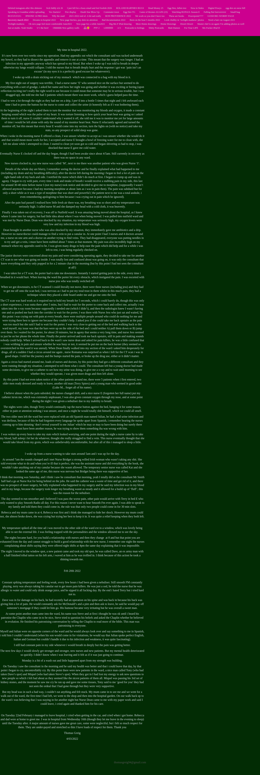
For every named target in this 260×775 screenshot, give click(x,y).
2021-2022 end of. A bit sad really (85, 16)
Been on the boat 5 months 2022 (145, 20)
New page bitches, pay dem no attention (79, 20)
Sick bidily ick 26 (54, 8)
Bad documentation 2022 (113, 20)
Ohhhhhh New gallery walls (66, 27)
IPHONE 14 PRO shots (36, 16)
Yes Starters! (55, 12)
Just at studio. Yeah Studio (20, 27)
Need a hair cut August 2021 (221, 20)
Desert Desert (186, 24)
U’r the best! (43, 27)
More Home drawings (146, 24)
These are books (176, 16)
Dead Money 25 (155, 8)
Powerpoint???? (195, 16)
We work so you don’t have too (150, 16)
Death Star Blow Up (89, 12)
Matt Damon (174, 27)
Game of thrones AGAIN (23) (153, 12)
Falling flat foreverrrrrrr (215, 12)
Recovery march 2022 (18, 20)
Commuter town (111, 12)
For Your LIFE (191, 27)
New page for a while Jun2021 (90, 24)
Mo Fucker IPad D (211, 27)
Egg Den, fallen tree (177, 8)
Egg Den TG (129, 12)
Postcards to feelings (134, 27)
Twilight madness (16, 24)
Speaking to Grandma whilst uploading (26, 12)
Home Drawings (168, 24)
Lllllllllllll (108, 27)
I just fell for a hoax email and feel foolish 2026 (89, 8)
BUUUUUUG (14, 16)
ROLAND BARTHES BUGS (130, 8)
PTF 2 (96, 27)
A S (119, 27)
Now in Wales (197, 8)
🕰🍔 (87, 27)
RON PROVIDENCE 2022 (118, 16)
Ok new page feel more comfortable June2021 (50, 24)
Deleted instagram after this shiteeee (25, 8)
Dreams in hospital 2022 (44, 20)
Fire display (70, 12)
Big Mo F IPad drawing (120, 24)
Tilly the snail (58, 16)
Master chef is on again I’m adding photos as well (220, 24)
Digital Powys (214, 8)
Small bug (235, 12)
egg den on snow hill (235, 8)
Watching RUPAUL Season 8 (186, 12)
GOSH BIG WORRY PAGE (220, 16)
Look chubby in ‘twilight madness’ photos (184, 20)
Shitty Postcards (156, 27)
